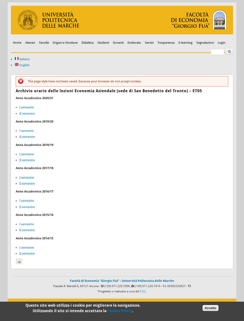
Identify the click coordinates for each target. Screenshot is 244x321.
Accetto (210, 309)
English (22, 65)
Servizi (149, 42)
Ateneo (30, 42)
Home (17, 42)
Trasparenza (166, 42)
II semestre (27, 113)
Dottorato (134, 42)
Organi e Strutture (65, 42)
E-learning (185, 42)
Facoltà (44, 42)
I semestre (26, 107)
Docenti (118, 42)
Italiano (22, 59)
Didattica (87, 42)
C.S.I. (143, 291)
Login (221, 42)
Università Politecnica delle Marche (148, 281)
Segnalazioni (205, 42)
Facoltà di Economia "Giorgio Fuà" (94, 281)
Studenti (103, 42)
